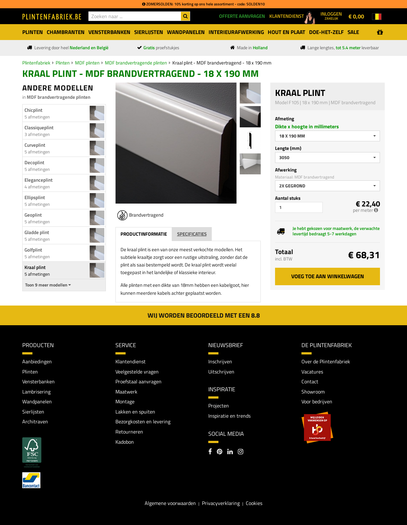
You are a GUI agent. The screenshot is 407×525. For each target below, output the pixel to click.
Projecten (218, 405)
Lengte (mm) (288, 148)
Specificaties (192, 234)
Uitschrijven (221, 371)
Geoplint (33, 215)
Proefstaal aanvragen (138, 381)
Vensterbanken (38, 381)
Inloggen (331, 15)
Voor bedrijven (316, 401)
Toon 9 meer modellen (48, 285)
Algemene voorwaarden (170, 503)
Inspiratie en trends (229, 416)
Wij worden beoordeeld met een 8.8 (204, 315)
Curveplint (34, 145)
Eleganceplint (38, 180)
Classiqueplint (38, 127)
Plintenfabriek (36, 62)
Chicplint (33, 110)
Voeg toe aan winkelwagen (327, 276)
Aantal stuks (287, 198)
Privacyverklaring (221, 503)
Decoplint (34, 162)
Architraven (35, 422)
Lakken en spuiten (135, 411)
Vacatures (312, 371)
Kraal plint (34, 267)
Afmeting (284, 118)
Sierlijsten (33, 411)
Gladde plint (36, 232)
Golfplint (33, 249)
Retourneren (129, 431)
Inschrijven (220, 361)
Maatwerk (126, 391)
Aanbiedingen (37, 361)
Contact (309, 381)
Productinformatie (144, 234)
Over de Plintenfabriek (325, 361)
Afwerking (286, 169)
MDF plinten (87, 62)
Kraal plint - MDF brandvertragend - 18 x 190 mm (222, 62)
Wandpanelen (37, 401)
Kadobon (124, 442)
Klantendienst (130, 361)
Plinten (63, 62)
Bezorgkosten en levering (142, 422)
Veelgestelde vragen (137, 371)
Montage (125, 401)
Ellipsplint (34, 197)
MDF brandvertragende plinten (136, 62)
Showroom (313, 391)
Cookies (254, 503)
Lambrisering (36, 391)
